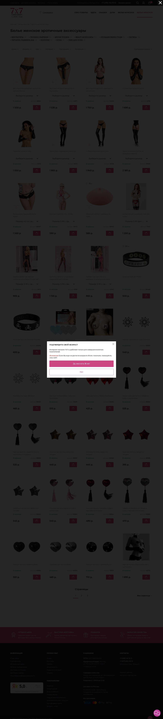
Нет (81, 372)
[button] (157, 713)
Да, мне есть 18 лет (81, 364)
